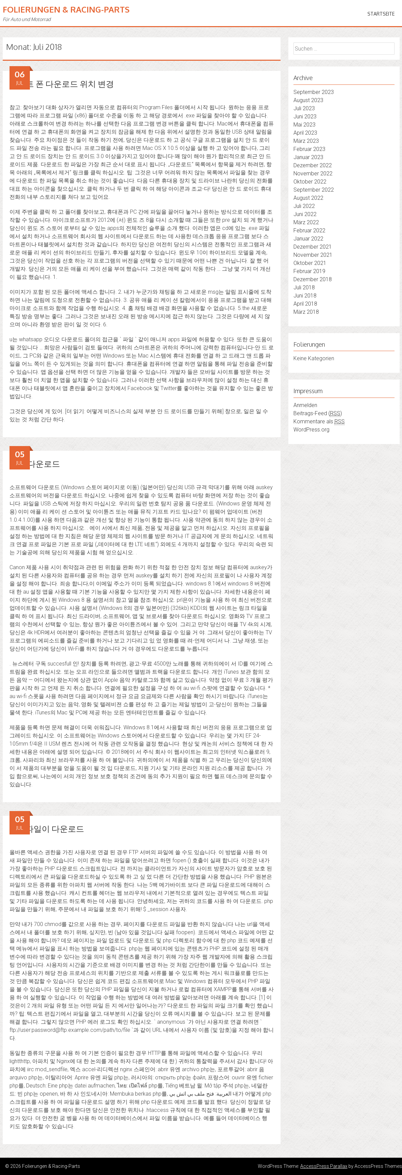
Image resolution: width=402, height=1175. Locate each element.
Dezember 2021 (312, 247)
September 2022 (313, 190)
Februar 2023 (309, 149)
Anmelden (305, 405)
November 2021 (312, 255)
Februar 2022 (309, 230)
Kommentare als (319, 421)
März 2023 (306, 141)
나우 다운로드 (34, 463)
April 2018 (305, 304)
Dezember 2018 (312, 279)
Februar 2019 (309, 271)
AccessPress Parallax (323, 1166)
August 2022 (308, 198)
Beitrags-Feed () (317, 413)
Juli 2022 (304, 206)
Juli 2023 (304, 108)
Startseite (381, 14)
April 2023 (305, 133)
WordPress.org (311, 429)
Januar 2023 (308, 157)
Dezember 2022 (312, 165)
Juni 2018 (305, 295)
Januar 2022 (308, 238)
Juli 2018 (304, 287)
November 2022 (312, 173)
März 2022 (306, 222)
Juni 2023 (305, 116)
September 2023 (313, 92)
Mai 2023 (304, 124)
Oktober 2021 (309, 263)
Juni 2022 (305, 214)
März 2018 (306, 312)
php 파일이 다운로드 (46, 828)
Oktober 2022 (309, 181)
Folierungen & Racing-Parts (66, 9)
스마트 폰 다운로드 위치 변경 (61, 83)
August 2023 (308, 100)
